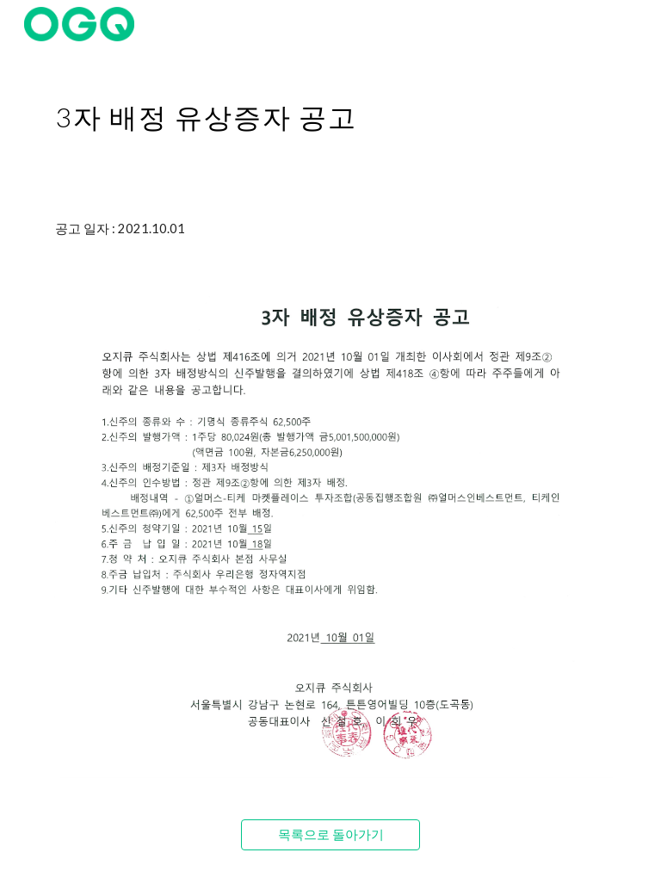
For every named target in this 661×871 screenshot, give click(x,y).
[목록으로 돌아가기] (330, 835)
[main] (330, 107)
